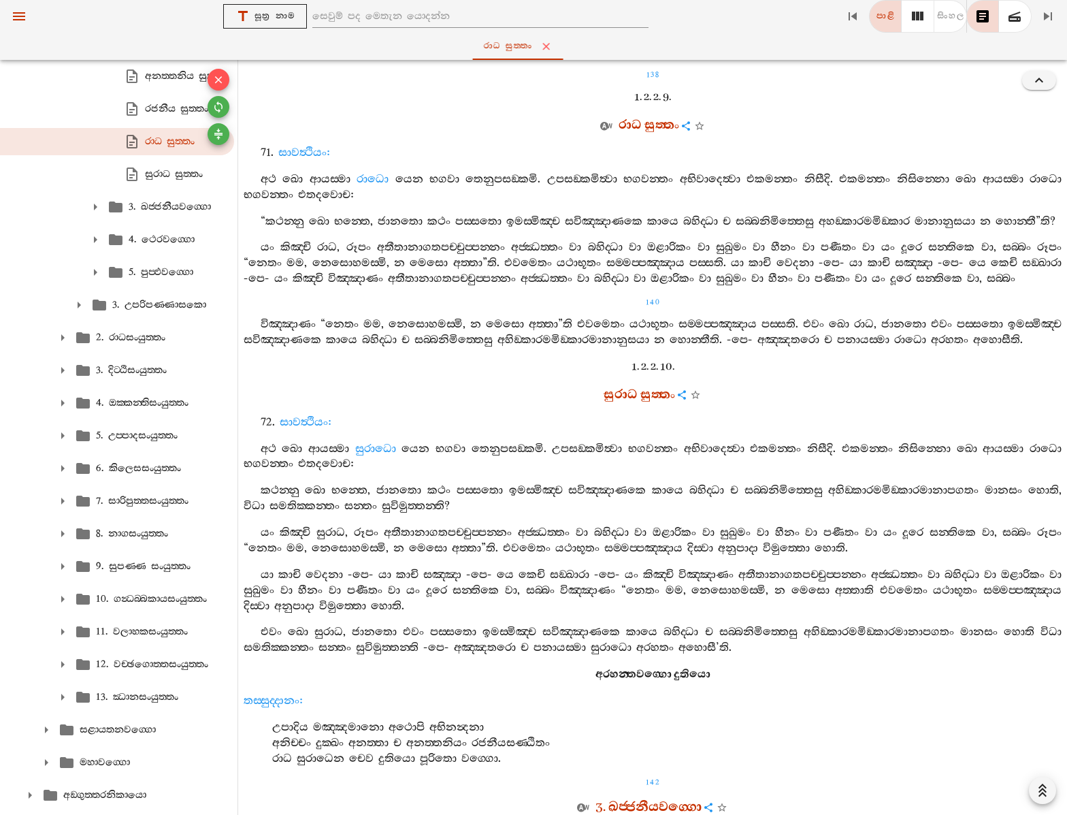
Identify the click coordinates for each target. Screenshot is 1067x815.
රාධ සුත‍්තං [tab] (536, 46)
